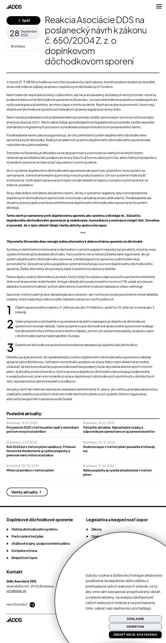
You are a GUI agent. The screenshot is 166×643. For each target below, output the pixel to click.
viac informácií (20, 604)
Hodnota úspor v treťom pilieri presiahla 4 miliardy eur (119, 449)
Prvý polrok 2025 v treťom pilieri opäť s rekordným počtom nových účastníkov (42, 429)
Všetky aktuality (24, 492)
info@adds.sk (16, 591)
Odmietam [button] (135, 627)
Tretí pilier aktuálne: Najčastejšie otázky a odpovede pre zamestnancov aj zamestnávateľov (119, 429)
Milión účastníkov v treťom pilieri (30, 470)
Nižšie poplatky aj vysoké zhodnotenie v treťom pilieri (117, 472)
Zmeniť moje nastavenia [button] (135, 634)
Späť (26, 20)
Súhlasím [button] (135, 619)
